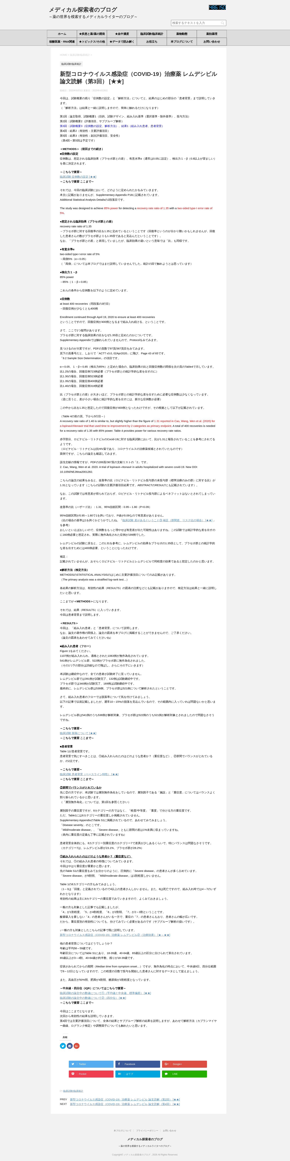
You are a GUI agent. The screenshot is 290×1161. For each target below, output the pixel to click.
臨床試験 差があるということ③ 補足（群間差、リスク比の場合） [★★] (167, 520)
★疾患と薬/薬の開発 (92, 33)
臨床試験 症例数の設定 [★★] (78, 176)
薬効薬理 (211, 33)
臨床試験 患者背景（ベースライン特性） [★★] (89, 774)
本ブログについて (182, 41)
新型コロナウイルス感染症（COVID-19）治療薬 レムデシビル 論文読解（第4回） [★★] (125, 1104)
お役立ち (151, 41)
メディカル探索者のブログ (83, 10)
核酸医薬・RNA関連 (62, 41)
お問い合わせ (211, 41)
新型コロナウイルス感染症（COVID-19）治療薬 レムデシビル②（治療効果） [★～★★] (115, 934)
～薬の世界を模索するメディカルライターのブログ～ (145, 1146)
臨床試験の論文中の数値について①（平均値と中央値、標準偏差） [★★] (105, 993)
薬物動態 (181, 33)
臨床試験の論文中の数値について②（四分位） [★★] (93, 997)
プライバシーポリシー (147, 1130)
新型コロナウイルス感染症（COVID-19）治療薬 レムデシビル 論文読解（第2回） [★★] (125, 1099)
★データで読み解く (121, 41)
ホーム (62, 33)
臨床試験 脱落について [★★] (78, 733)
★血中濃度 (122, 33)
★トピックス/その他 (92, 41)
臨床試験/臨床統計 (151, 33)
